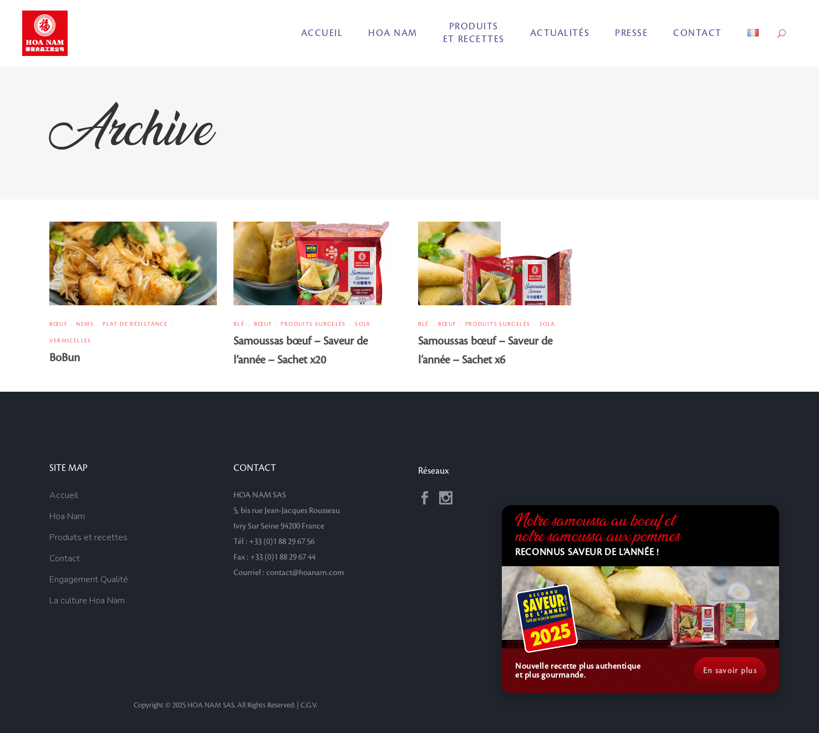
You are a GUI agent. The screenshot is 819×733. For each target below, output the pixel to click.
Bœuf (58, 324)
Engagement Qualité (88, 579)
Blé (239, 324)
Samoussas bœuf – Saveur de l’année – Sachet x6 (485, 350)
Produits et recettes (88, 537)
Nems (85, 324)
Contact (64, 558)
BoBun (64, 358)
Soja (363, 324)
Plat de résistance (135, 324)
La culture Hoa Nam (87, 600)
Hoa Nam (67, 516)
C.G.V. (309, 705)
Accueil (63, 495)
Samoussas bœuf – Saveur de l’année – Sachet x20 (300, 350)
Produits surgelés (313, 324)
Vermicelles (70, 340)
